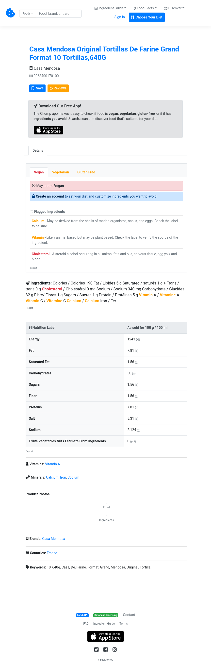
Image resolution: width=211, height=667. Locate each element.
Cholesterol (40, 254)
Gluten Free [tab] (86, 172)
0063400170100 (44, 76)
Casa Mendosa (44, 68)
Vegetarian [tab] (60, 172)
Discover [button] (172, 8)
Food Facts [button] (144, 8)
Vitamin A (52, 464)
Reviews (58, 88)
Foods (26, 13)
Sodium (73, 477)
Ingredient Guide (104, 623)
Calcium (38, 221)
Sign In (119, 17)
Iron (63, 477)
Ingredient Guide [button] (109, 8)
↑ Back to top (106, 659)
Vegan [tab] (39, 172)
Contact (129, 615)
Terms (123, 623)
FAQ (86, 623)
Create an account (50, 196)
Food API (82, 615)
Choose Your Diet (146, 17)
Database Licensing (106, 615)
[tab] (51, 148)
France (52, 553)
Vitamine (168, 295)
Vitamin (38, 237)
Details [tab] (37, 150)
